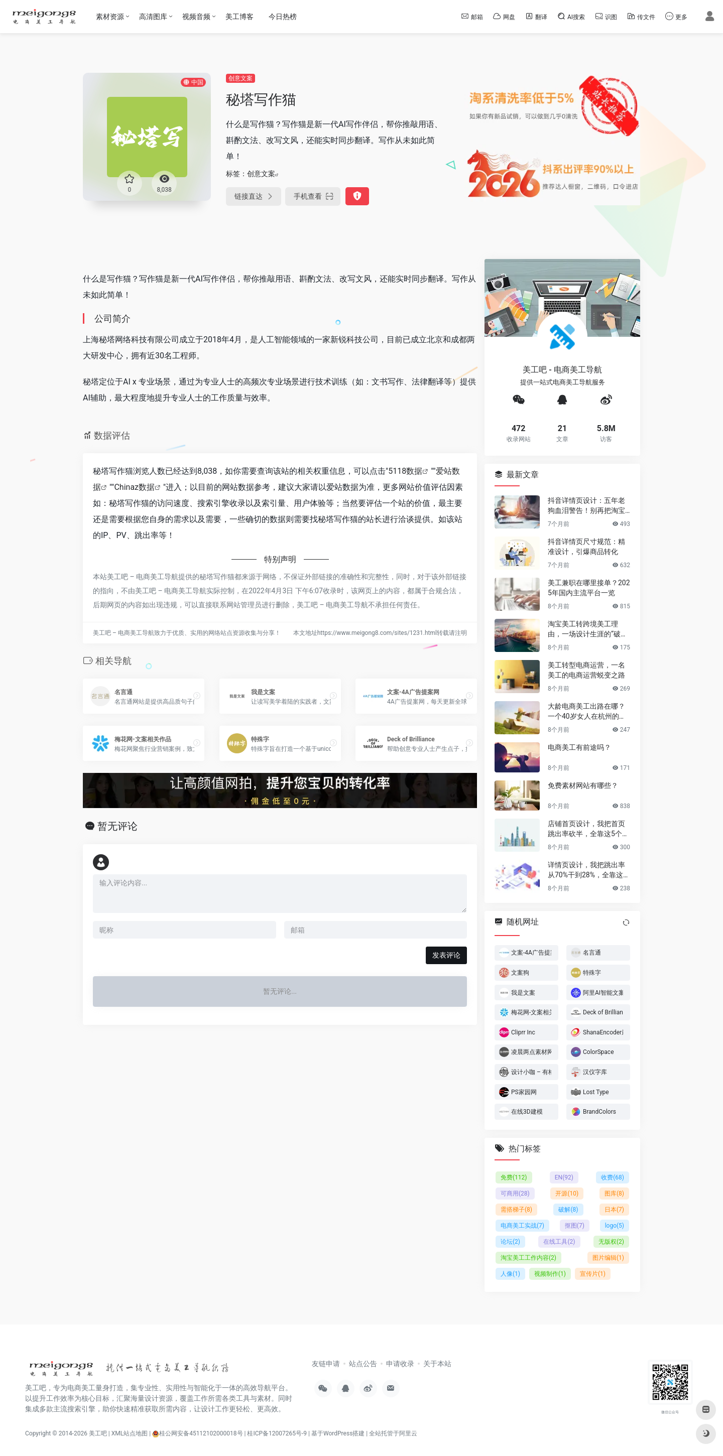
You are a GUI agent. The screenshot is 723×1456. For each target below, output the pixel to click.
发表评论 (446, 955)
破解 (568, 1209)
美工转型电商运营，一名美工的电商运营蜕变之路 (586, 669)
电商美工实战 (522, 1225)
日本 (614, 1209)
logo (614, 1225)
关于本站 (437, 1364)
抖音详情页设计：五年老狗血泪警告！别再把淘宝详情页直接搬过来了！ (586, 505)
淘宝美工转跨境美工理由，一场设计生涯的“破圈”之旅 (589, 628)
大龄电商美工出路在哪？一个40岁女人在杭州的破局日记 (587, 711)
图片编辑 (608, 1257)
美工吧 (98, 1433)
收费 (612, 1177)
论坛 (510, 1241)
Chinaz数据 (134, 487)
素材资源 (110, 17)
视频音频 (196, 17)
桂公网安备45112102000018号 (197, 1433)
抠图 (574, 1225)
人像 (510, 1273)
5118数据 (405, 471)
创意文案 (240, 78)
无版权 (611, 1241)
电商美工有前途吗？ (579, 747)
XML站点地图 (129, 1433)
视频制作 (550, 1273)
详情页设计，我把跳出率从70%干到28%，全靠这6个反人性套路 (587, 869)
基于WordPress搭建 (338, 1433)
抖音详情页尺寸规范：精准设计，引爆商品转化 (586, 546)
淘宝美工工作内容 (528, 1257)
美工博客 (239, 17)
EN (564, 1177)
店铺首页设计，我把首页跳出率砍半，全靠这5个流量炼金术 (588, 828)
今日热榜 (283, 17)
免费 (514, 1177)
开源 (566, 1193)
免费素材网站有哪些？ (583, 785)
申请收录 (400, 1364)
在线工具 (559, 1241)
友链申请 (326, 1364)
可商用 (515, 1193)
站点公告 (363, 1364)
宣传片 (593, 1273)
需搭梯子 (516, 1209)
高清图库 (153, 17)
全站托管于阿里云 (393, 1433)
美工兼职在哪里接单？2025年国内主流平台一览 (589, 587)
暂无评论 (117, 826)
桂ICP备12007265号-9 (277, 1433)
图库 (614, 1193)
